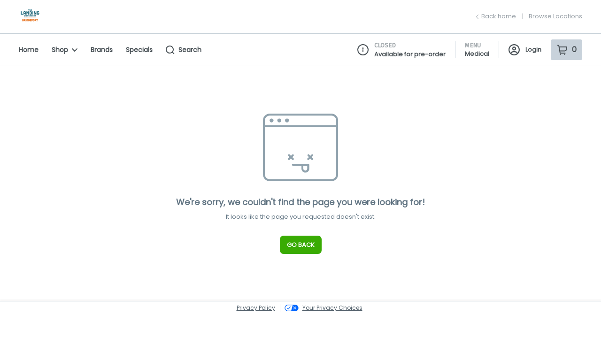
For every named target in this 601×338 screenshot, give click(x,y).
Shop (64, 49)
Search (183, 49)
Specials (139, 49)
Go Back (301, 244)
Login (525, 49)
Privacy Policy (256, 308)
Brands (102, 49)
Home (29, 49)
